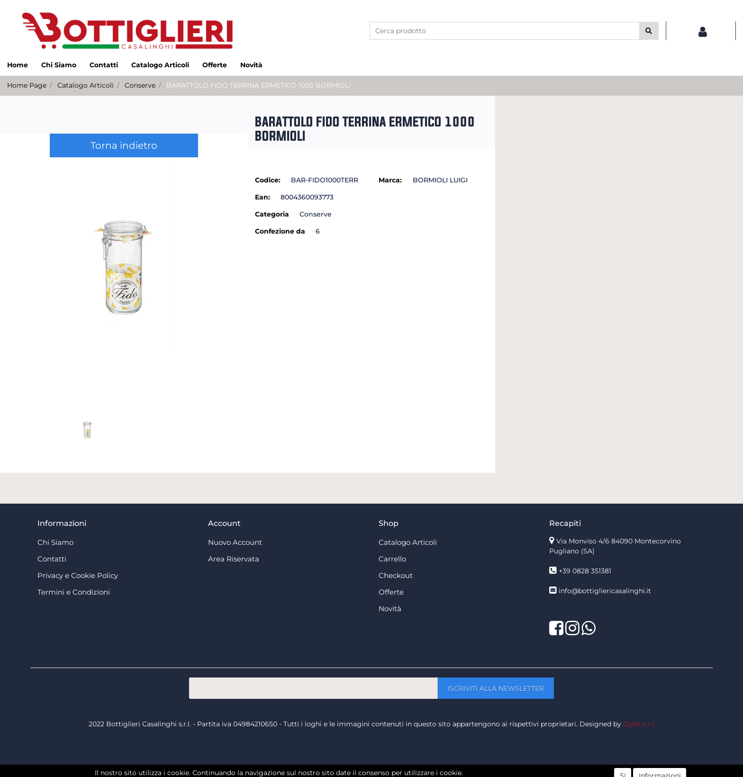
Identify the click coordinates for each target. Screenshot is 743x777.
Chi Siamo (58, 65)
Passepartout (392, 772)
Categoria (272, 214)
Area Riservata (233, 558)
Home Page (26, 85)
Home (17, 65)
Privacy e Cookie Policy (77, 575)
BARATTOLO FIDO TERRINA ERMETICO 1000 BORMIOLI (258, 85)
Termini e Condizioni (73, 591)
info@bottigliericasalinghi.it (605, 591)
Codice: (268, 180)
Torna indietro (124, 145)
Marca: (390, 180)
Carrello (392, 558)
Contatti (104, 65)
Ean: (262, 197)
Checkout (396, 575)
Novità (251, 65)
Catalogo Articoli (160, 65)
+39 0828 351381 (585, 571)
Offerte (214, 65)
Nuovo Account (235, 542)
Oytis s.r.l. (639, 724)
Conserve (140, 85)
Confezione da (280, 231)
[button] (649, 31)
